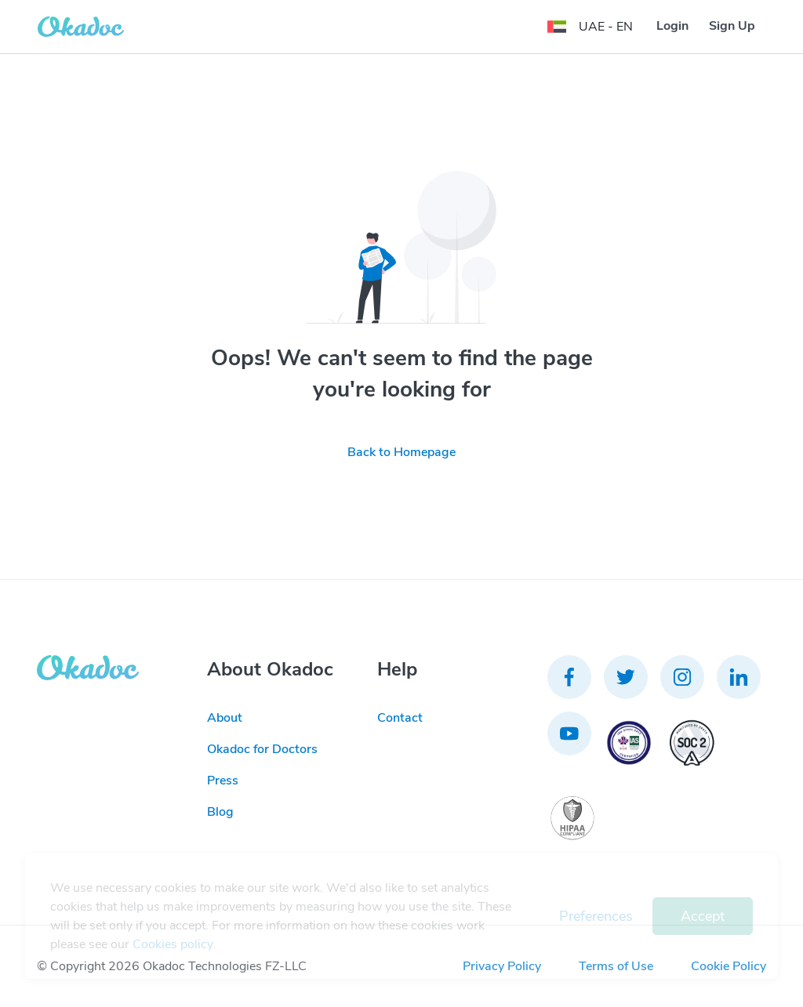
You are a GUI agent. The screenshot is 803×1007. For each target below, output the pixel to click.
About (224, 717)
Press (222, 780)
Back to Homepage (401, 452)
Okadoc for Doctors (262, 749)
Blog (220, 811)
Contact (400, 717)
